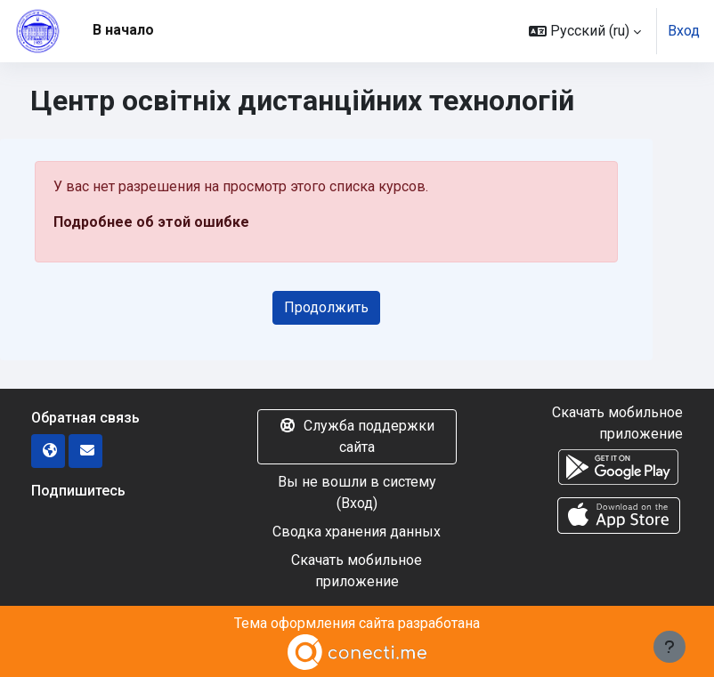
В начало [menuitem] (123, 29)
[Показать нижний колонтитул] (669, 647)
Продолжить (326, 307)
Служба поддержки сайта (356, 436)
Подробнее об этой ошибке (151, 222)
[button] (585, 31)
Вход (684, 30)
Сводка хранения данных (356, 531)
